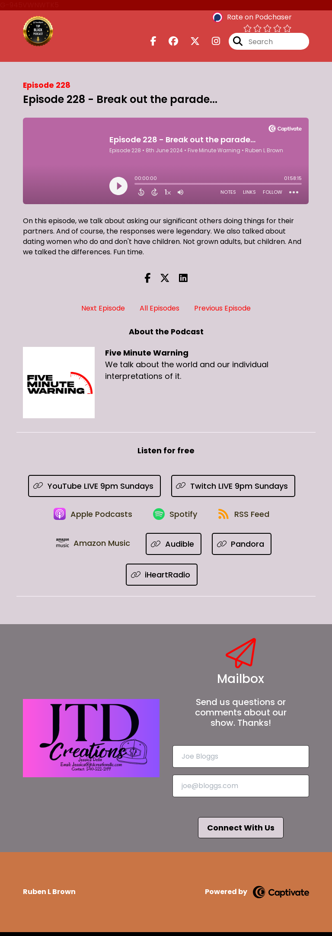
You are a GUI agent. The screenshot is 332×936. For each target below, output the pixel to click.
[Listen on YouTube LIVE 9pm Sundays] (94, 486)
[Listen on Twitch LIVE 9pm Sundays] (233, 486)
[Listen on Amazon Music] (94, 548)
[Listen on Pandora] (243, 548)
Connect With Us (241, 831)
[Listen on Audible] (175, 548)
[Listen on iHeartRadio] (162, 579)
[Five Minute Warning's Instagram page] (210, 42)
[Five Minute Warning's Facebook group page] (168, 42)
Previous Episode (222, 308)
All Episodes (159, 308)
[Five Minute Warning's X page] (190, 42)
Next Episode (103, 308)
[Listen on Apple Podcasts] (90, 517)
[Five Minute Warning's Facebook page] (153, 42)
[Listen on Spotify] (175, 517)
